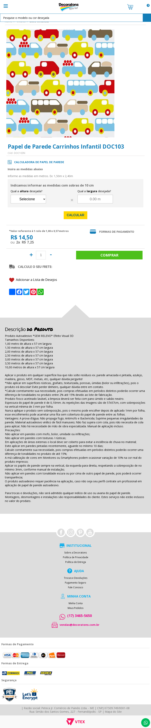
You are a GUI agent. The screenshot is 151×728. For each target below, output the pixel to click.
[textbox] (75, 18)
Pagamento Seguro (75, 582)
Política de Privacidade (75, 556)
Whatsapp (145, 722)
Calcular (75, 215)
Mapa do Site (113, 711)
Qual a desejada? (26, 191)
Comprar (109, 255)
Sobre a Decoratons (75, 552)
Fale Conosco (75, 587)
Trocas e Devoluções (75, 577)
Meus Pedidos (75, 607)
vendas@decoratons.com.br (79, 624)
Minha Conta (76, 602)
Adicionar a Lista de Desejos (33, 279)
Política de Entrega (75, 561)
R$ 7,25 (28, 242)
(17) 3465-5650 (79, 615)
